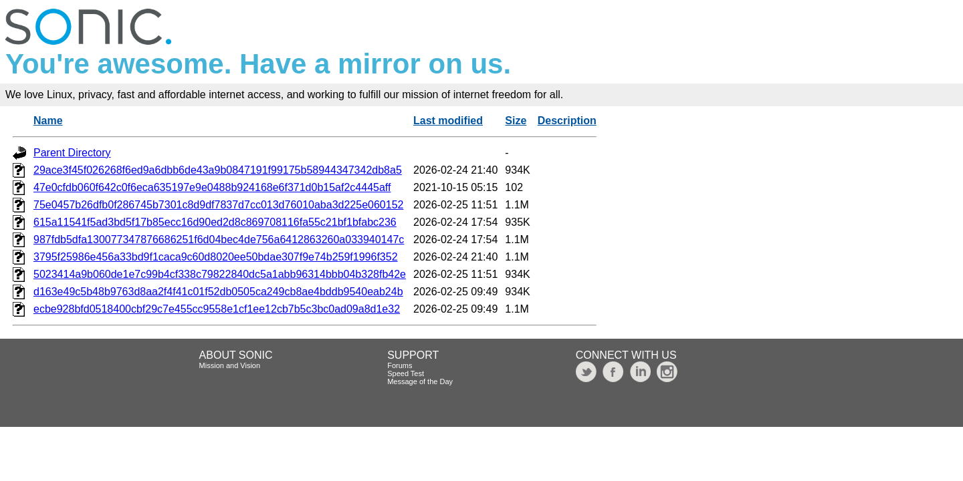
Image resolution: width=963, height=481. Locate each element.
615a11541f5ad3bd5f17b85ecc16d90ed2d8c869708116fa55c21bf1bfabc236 (215, 222)
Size (515, 120)
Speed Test (405, 373)
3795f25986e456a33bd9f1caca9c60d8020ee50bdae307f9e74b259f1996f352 (215, 257)
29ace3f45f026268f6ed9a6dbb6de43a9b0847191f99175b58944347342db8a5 (217, 170)
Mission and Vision (230, 365)
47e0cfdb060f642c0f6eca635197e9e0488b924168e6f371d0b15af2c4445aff (212, 187)
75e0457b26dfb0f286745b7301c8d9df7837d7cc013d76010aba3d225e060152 (218, 204)
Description (567, 120)
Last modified (448, 120)
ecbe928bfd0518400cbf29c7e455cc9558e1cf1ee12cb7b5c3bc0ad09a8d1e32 (216, 309)
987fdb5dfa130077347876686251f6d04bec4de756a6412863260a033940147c (218, 239)
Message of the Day (420, 381)
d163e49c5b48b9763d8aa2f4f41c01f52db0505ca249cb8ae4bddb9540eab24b (218, 291)
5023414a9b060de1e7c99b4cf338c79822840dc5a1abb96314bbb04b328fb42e (219, 274)
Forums (399, 365)
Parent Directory (72, 152)
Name (48, 120)
